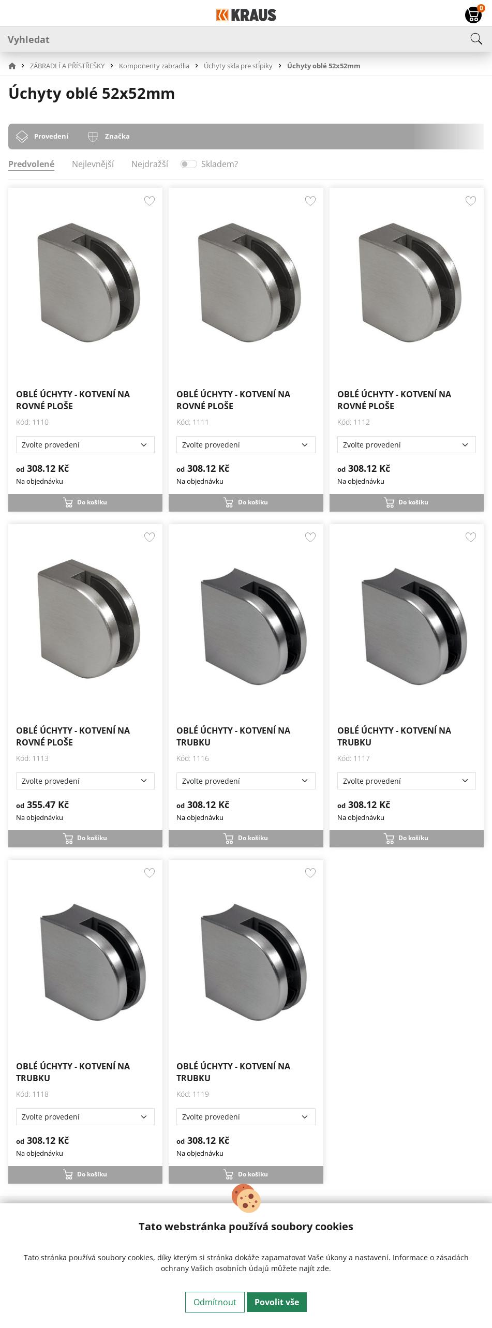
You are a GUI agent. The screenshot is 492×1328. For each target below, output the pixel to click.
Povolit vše (277, 1302)
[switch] (189, 164)
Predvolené (31, 164)
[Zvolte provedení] (85, 444)
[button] (18, 66)
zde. (324, 1268)
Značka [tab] (117, 136)
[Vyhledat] (246, 39)
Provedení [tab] (51, 136)
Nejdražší (149, 164)
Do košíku (92, 502)
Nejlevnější (93, 164)
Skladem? (219, 164)
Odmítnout (214, 1302)
